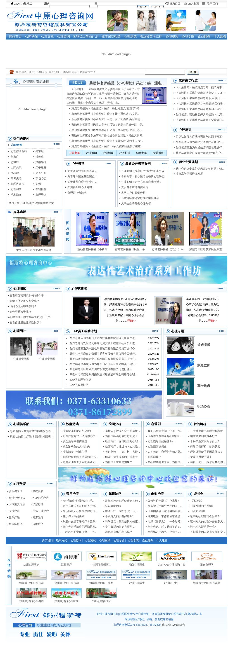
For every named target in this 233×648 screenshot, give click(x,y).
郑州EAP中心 (172, 583)
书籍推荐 (41, 189)
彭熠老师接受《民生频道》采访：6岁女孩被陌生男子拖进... (107, 146)
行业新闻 (91, 152)
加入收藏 (193, 3)
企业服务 (204, 36)
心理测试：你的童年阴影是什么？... (31, 317)
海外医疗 (66, 564)
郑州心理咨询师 (101, 601)
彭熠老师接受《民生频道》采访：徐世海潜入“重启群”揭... (106, 108)
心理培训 (41, 194)
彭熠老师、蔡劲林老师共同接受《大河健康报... (201, 114)
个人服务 (220, 36)
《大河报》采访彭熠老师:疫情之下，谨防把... (201, 92)
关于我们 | (48, 540)
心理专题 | (120, 540)
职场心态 (41, 178)
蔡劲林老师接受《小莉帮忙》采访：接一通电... (126, 83)
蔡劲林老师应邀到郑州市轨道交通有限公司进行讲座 (101, 369)
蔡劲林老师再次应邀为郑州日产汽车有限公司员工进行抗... (104, 364)
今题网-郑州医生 (102, 564)
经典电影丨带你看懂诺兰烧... (165, 516)
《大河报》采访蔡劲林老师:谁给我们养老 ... (201, 103)
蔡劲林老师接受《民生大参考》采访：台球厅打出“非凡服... (107, 130)
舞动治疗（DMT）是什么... (121, 511)
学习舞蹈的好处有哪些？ (120, 526)
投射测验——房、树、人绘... (122, 451)
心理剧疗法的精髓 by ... (162, 441)
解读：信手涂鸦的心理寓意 (121, 457)
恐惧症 (15, 162)
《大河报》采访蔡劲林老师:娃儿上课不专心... (201, 109)
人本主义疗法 (17, 504)
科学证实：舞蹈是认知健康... (122, 521)
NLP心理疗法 (41, 497)
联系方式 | (62, 540)
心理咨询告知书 (76, 192)
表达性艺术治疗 (151, 36)
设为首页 (174, 3)
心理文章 (47, 36)
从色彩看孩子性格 (20, 311)
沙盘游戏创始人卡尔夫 (76, 446)
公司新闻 (74, 152)
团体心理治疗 (41, 510)
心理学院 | (134, 540)
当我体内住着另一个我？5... (164, 531)
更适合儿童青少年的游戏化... (80, 462)
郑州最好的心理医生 (66, 601)
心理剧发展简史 (157, 446)
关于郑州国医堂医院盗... (82, 176)
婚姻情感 (203, 344)
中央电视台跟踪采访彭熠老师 (34, 250)
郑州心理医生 (136, 583)
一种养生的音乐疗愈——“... (79, 531)
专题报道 (158, 152)
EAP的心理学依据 (80, 379)
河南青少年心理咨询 (31, 583)
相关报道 (124, 152)
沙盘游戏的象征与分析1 (77, 431)
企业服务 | (148, 540)
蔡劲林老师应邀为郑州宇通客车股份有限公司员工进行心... (104, 353)
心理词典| (25, 203)
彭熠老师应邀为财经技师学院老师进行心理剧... (201, 142)
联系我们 (212, 3)
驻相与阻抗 (15, 491)
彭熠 (38, 183)
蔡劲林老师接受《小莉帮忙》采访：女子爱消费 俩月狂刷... (106, 119)
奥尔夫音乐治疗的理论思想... (80, 526)
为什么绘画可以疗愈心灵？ (121, 436)
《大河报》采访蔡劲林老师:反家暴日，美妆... (201, 98)
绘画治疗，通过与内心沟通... (122, 446)
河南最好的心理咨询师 (206, 583)
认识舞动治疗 (113, 506)
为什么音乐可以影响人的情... (80, 506)
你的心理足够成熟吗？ (23, 306)
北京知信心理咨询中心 (171, 564)
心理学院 (188, 36)
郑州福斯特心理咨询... (80, 187)
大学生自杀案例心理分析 (136, 203)
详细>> (136, 320)
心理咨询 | (77, 540)
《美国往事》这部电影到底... (165, 511)
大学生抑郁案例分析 (133, 192)
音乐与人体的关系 (73, 516)
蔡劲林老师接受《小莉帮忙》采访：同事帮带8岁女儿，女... (107, 141)
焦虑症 (15, 156)
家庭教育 (203, 365)
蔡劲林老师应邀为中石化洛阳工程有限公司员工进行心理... (104, 358)
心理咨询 (63, 36)
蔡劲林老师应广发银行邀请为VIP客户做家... (201, 152)
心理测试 (130, 36)
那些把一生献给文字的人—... (165, 506)
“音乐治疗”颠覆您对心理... (78, 500)
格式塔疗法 (15, 524)
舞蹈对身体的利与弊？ (118, 531)
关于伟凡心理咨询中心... (82, 181)
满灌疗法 (14, 510)
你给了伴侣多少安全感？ (24, 300)
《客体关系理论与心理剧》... (165, 436)
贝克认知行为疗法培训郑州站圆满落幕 (199, 136)
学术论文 (16, 194)
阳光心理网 (207, 564)
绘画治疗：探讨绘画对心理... (122, 441)
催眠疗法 (38, 524)
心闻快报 (31, 36)
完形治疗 (38, 517)
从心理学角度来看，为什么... (165, 462)
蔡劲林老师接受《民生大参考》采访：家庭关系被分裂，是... (107, 124)
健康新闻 (141, 152)
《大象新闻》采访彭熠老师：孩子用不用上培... (201, 87)
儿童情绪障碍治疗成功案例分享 (140, 198)
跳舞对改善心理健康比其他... (122, 500)
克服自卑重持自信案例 (134, 187)
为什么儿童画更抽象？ (118, 462)
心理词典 (16, 189)
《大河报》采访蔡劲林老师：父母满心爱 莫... (201, 120)
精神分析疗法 (17, 497)
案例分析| (14, 203)
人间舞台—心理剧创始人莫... (165, 451)
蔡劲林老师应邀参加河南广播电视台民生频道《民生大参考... (107, 135)
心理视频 (172, 36)
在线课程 (42, 81)
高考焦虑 (16, 178)
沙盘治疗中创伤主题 (75, 441)
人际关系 (16, 167)
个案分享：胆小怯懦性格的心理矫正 (142, 176)
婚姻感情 (41, 162)
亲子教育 (41, 167)
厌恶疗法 (38, 504)
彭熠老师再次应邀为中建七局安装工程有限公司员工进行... (104, 343)
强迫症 (40, 156)
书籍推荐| (37, 203)
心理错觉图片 (21, 358)
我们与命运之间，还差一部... (165, 431)
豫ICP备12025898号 (173, 624)
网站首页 (15, 36)
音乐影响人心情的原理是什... (80, 511)
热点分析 (41, 173)
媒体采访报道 (111, 36)
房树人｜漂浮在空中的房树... (122, 431)
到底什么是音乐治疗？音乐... (80, 521)
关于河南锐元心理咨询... (82, 171)
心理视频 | (105, 540)
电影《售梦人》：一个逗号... (165, 521)
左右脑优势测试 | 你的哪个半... (28, 295)
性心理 (15, 173)
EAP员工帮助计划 (85, 36)
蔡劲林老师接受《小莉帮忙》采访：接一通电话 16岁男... (105, 113)
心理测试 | (91, 540)
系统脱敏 (38, 491)
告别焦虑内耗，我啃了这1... (164, 526)
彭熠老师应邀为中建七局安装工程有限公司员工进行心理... (104, 348)
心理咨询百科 (19, 151)
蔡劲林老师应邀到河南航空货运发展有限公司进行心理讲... (104, 374)
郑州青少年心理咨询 (66, 583)
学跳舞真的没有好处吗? (119, 516)
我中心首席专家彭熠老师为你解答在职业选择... (201, 168)
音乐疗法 (14, 517)
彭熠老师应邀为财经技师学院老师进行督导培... (201, 147)
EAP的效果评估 (79, 384)
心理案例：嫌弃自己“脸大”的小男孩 (142, 171)
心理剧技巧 (154, 457)
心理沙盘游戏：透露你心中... (80, 436)
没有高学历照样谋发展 (189, 173)
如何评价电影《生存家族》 (164, 500)
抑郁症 (40, 151)
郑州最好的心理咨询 (31, 601)
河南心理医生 (136, 564)
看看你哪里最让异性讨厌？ (26, 322)
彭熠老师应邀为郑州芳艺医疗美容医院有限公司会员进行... (104, 338)
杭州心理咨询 (31, 564)
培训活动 (108, 152)
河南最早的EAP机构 (101, 583)
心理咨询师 (17, 183)
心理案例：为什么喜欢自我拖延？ (141, 181)
